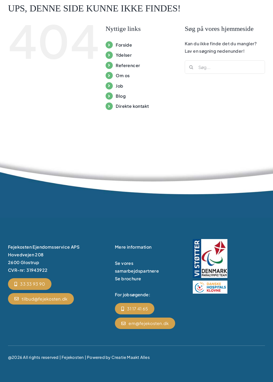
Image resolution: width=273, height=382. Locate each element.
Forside (124, 45)
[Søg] (191, 67)
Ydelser (124, 55)
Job (119, 86)
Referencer (128, 65)
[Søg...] (225, 67)
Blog (121, 96)
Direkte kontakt (132, 106)
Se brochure (128, 278)
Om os (123, 75)
